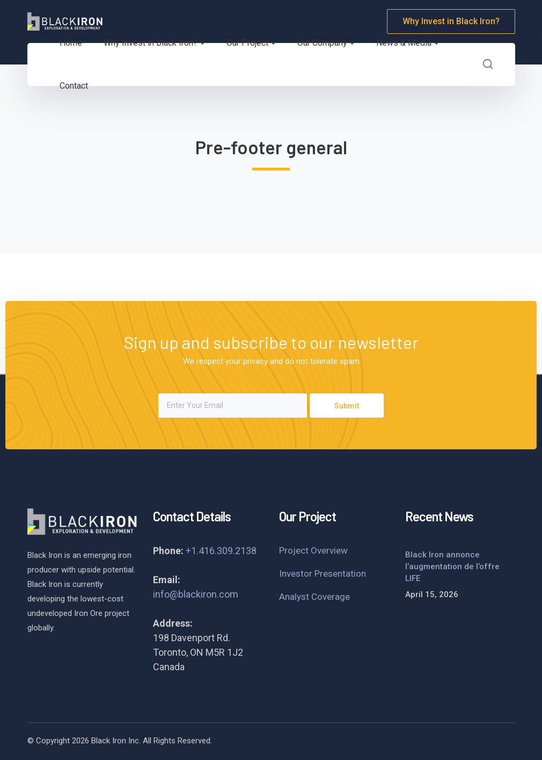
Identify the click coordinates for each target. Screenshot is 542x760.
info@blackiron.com (195, 594)
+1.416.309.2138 (221, 550)
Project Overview (313, 550)
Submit (346, 405)
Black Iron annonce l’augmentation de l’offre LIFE (452, 566)
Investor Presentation (322, 573)
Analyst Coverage (314, 596)
